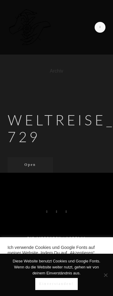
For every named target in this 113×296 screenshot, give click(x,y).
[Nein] (105, 275)
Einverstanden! (56, 284)
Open (30, 165)
